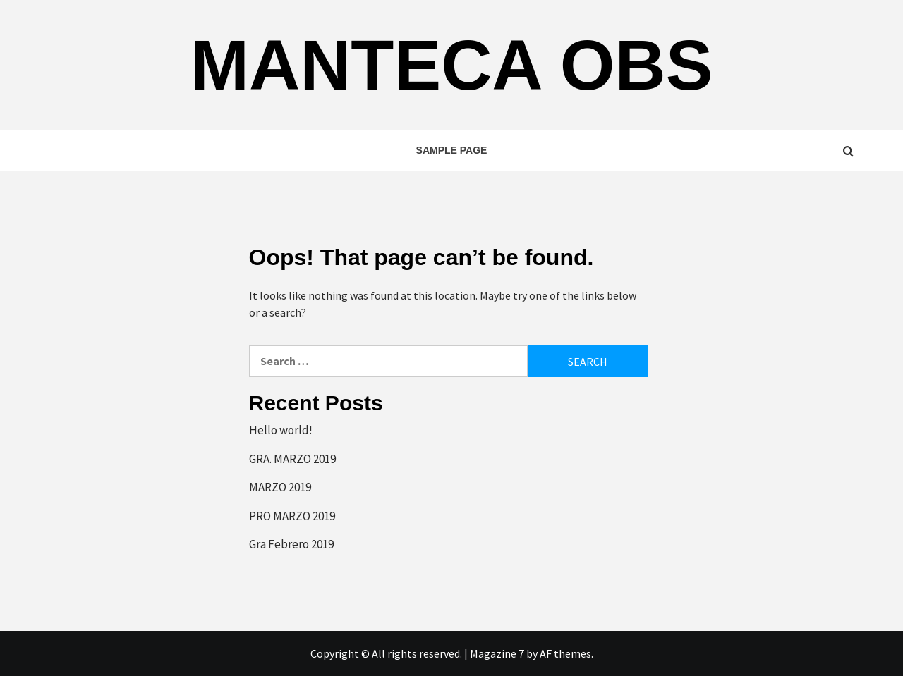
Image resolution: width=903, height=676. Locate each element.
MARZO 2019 (280, 487)
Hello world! (281, 430)
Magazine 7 (497, 653)
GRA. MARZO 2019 (292, 459)
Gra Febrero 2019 (291, 544)
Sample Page (451, 150)
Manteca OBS (451, 64)
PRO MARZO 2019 (292, 516)
